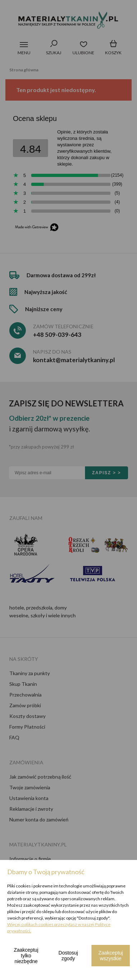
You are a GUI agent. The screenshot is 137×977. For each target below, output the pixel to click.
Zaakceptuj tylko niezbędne (26, 955)
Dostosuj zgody (68, 955)
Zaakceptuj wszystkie (110, 955)
